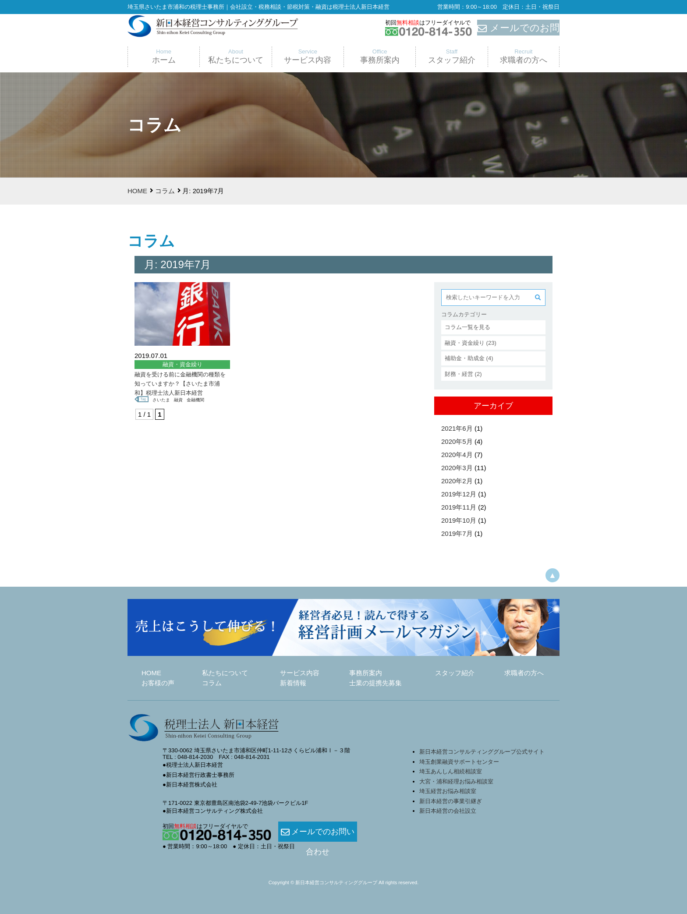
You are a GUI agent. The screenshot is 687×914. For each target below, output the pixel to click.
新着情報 (293, 683)
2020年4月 (457, 454)
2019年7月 (457, 533)
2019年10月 (458, 520)
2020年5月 (457, 441)
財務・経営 (459, 374)
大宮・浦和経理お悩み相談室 (456, 781)
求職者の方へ (524, 673)
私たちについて (225, 673)
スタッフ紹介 (455, 673)
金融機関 (199, 399)
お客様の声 (158, 683)
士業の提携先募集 (375, 683)
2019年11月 (458, 507)
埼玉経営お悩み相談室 (447, 791)
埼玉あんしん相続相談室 (450, 771)
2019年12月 (458, 494)
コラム (165, 191)
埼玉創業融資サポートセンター (462, 761)
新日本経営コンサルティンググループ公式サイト (482, 751)
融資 (180, 399)
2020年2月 (457, 481)
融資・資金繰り (465, 343)
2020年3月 (457, 467)
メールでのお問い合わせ (317, 832)
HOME (137, 191)
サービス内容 (299, 673)
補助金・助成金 (465, 358)
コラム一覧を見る (467, 327)
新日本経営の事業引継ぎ (450, 801)
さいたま (162, 399)
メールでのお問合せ (518, 28)
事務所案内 (365, 673)
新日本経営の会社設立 (447, 811)
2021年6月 (457, 428)
